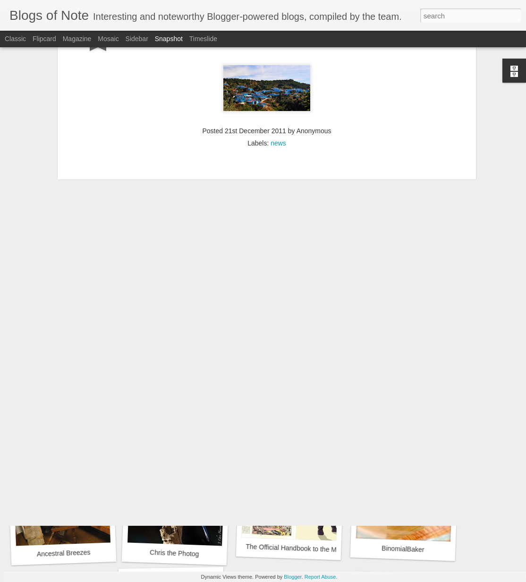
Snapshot (169, 39)
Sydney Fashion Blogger (62, 419)
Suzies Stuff (287, 420)
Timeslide (203, 39)
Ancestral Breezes (64, 553)
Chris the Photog (174, 553)
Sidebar (137, 39)
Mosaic (108, 39)
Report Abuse (320, 577)
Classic (15, 39)
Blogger (292, 577)
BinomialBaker (403, 548)
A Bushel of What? (174, 424)
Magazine (77, 39)
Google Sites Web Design (401, 419)
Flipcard (44, 39)
